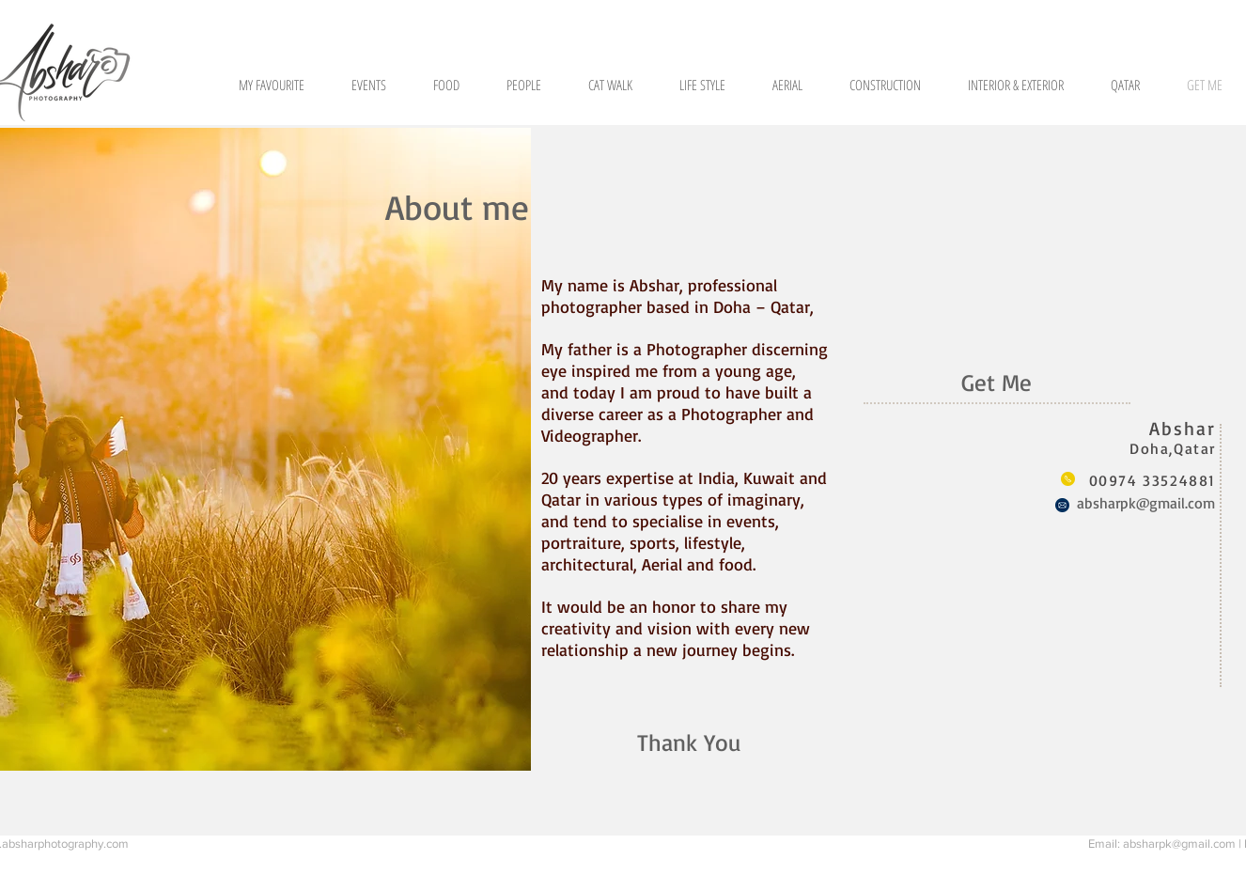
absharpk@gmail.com (1146, 502)
